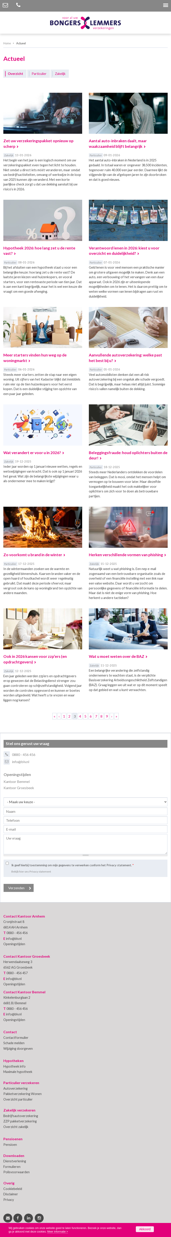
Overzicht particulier (18, 1099)
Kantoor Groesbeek (19, 788)
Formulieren (11, 1167)
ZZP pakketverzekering (20, 1121)
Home (7, 43)
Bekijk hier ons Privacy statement (31, 871)
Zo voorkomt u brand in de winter (32, 554)
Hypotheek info (14, 1066)
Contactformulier (15, 1037)
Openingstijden (14, 944)
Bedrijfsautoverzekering (20, 1116)
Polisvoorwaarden (16, 1172)
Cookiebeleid (12, 1189)
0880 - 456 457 (17, 973)
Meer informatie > (57, 1231)
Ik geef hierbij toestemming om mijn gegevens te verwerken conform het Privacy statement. (72, 865)
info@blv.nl (20, 761)
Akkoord (145, 1229)
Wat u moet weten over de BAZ (116, 656)
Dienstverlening (14, 1161)
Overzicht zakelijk (15, 1127)
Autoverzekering (15, 1088)
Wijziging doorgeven (18, 1048)
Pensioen (10, 1144)
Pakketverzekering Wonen (22, 1094)
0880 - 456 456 (23, 754)
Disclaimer (10, 1194)
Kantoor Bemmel (17, 781)
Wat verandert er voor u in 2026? (32, 452)
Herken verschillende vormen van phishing (126, 554)
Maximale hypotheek (17, 1072)
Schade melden (13, 1043)
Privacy (8, 1200)
